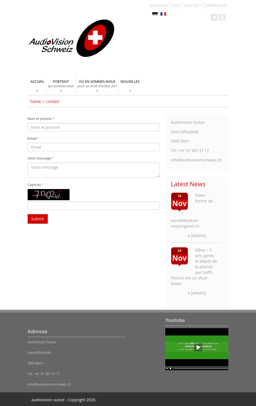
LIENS (176, 5)
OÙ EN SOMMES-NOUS (97, 85)
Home (35, 101)
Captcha (35, 185)
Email (33, 139)
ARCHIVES (159, 5)
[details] (197, 235)
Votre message (41, 158)
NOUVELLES (129, 85)
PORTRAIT (61, 85)
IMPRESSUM (216, 5)
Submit (37, 218)
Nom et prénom (41, 119)
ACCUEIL (37, 85)
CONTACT (193, 5)
